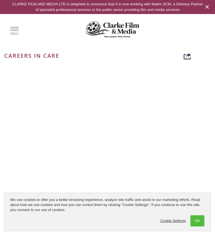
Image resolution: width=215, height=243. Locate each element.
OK (197, 221)
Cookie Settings (173, 221)
